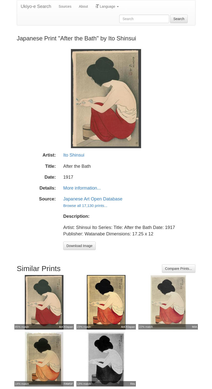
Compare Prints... (178, 269)
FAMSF (68, 383)
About (83, 6)
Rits (132, 383)
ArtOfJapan (66, 326)
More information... (82, 188)
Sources (65, 6)
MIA (194, 326)
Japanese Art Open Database (92, 198)
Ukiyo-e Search (36, 6)
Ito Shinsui (73, 155)
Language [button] (107, 6)
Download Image (79, 246)
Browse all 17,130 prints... (85, 205)
